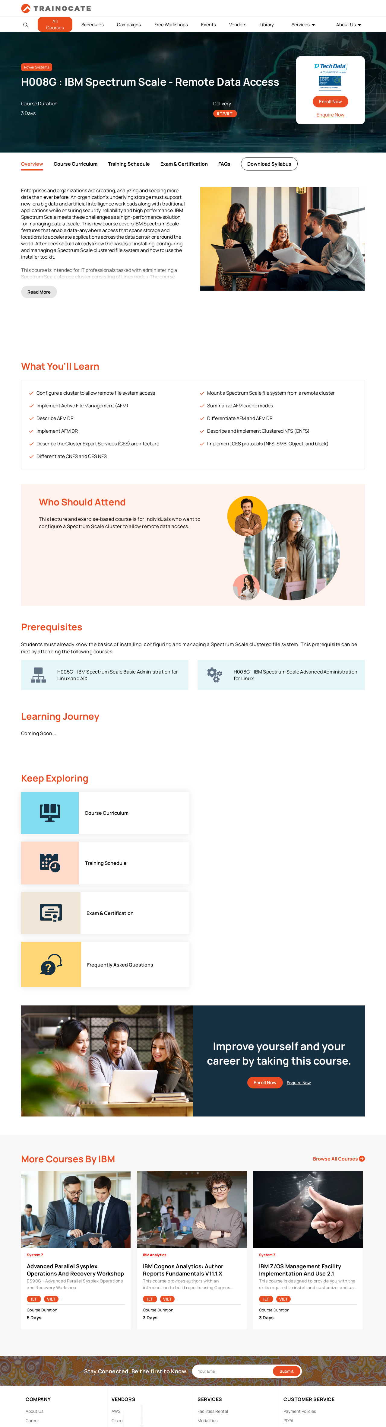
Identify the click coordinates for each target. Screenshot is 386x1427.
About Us (346, 24)
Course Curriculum (75, 164)
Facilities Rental (213, 1261)
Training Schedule (129, 164)
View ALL (120, 1336)
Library (267, 24)
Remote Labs (210, 1280)
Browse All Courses (339, 1008)
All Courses (55, 24)
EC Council (122, 1280)
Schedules (92, 24)
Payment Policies (299, 1261)
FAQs (224, 164)
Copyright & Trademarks (306, 1280)
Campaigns (129, 24)
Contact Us (37, 1280)
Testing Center (212, 1289)
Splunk (118, 1317)
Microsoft (121, 1298)
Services (301, 24)
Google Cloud (124, 1289)
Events (208, 24)
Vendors (237, 24)
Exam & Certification (184, 164)
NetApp (119, 1308)
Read (39, 288)
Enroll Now (330, 101)
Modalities (207, 1270)
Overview (32, 164)
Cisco (117, 1270)
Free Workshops (171, 24)
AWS (116, 1261)
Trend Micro (123, 1327)
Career (32, 1270)
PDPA (288, 1270)
